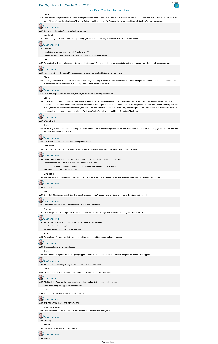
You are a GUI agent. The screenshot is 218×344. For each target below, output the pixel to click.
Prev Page (94, 10)
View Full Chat (109, 10)
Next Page (124, 10)
